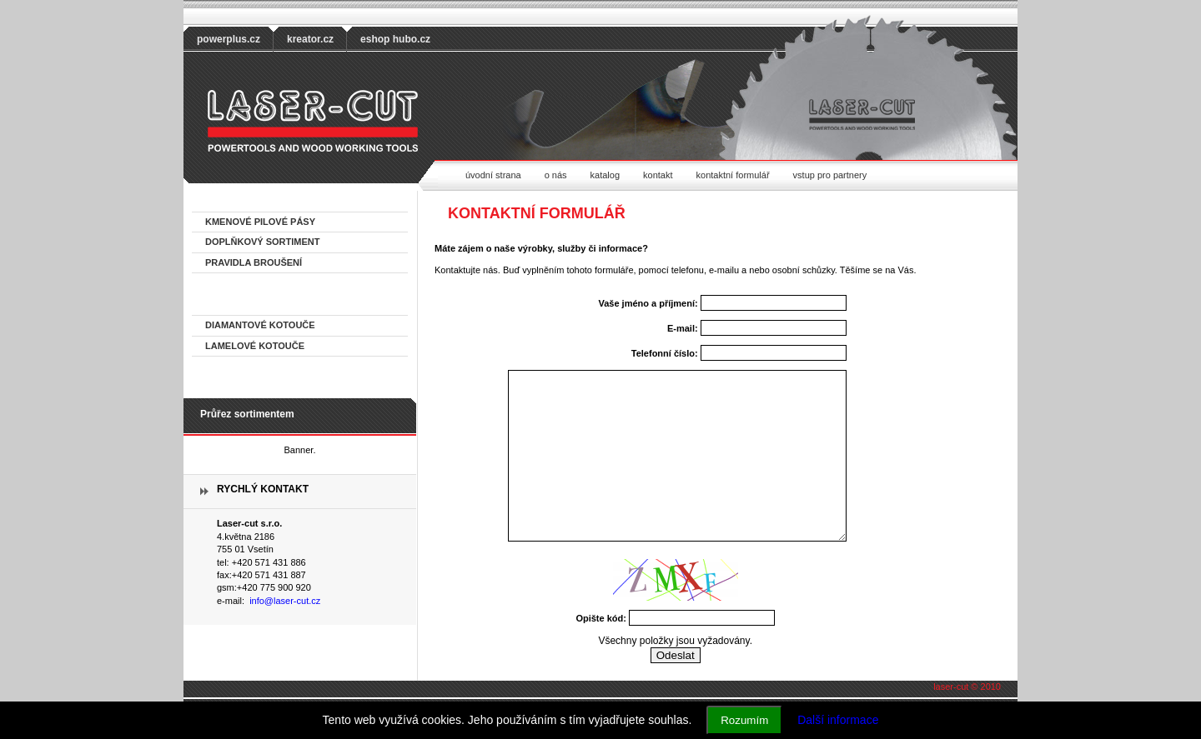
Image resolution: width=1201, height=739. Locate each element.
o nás (556, 175)
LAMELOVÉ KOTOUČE (254, 346)
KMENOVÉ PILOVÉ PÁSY (260, 222)
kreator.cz (310, 39)
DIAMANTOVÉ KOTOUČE (260, 325)
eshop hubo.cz (395, 39)
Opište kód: (600, 618)
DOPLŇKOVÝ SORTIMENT (262, 242)
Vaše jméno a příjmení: (647, 303)
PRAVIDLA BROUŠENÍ (253, 262)
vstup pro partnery (830, 175)
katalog (605, 175)
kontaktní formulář (733, 175)
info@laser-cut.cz (284, 601)
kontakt (657, 175)
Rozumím (744, 720)
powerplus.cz (228, 39)
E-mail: (682, 328)
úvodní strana (493, 175)
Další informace (837, 720)
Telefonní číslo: (664, 353)
